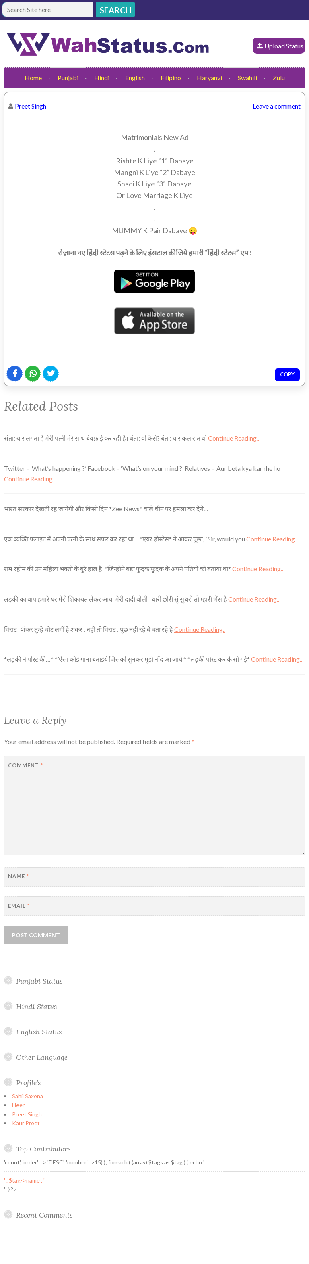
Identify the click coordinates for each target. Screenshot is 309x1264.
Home (33, 77)
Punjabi (68, 77)
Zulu (279, 77)
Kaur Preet (26, 1123)
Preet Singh (30, 106)
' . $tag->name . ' (24, 1180)
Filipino (171, 77)
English (135, 77)
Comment (25, 765)
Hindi (101, 77)
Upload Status (283, 46)
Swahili (247, 77)
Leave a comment (277, 106)
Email (19, 906)
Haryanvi (209, 77)
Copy (287, 374)
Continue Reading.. (233, 438)
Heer (18, 1104)
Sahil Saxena (27, 1096)
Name (18, 876)
